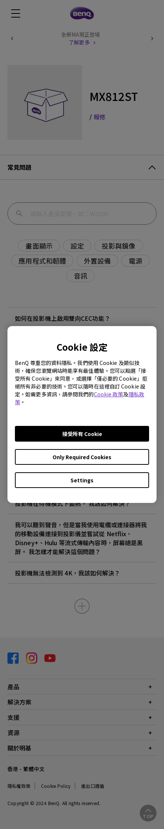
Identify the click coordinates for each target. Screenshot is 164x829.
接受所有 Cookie (82, 433)
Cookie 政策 (108, 394)
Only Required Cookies (82, 457)
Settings (82, 480)
